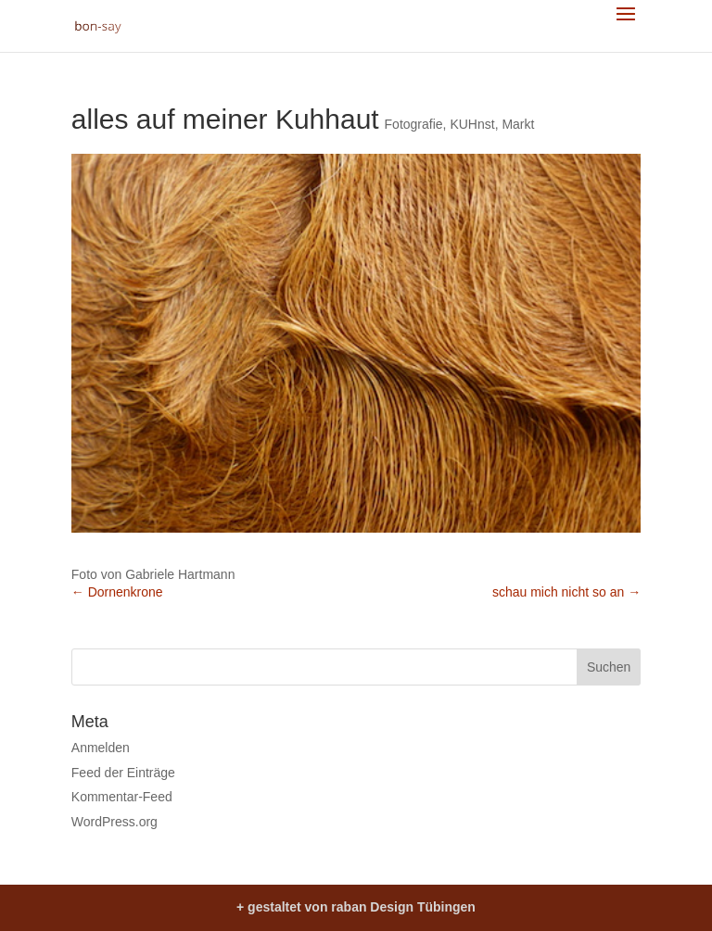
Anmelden (100, 747)
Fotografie (414, 124)
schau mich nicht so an (566, 592)
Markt (518, 124)
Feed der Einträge (123, 772)
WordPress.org (114, 821)
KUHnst (472, 124)
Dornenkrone (117, 592)
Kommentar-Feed (121, 796)
